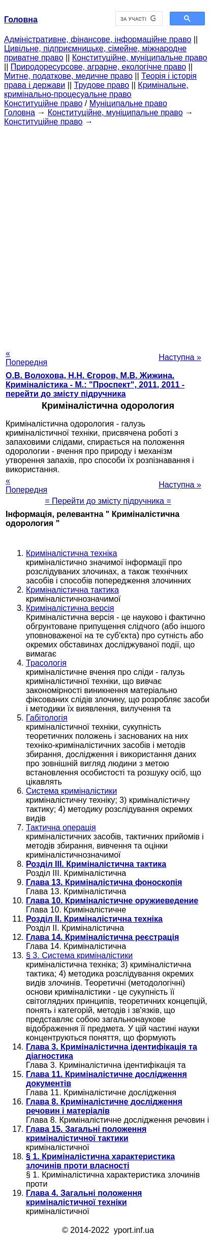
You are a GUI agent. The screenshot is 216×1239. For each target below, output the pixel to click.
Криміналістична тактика (72, 589)
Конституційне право (43, 103)
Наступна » (180, 357)
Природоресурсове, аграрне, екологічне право (98, 66)
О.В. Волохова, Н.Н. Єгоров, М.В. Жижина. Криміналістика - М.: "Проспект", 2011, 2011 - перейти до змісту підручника (95, 384)
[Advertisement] (108, 234)
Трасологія (46, 663)
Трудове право (102, 85)
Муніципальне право (128, 103)
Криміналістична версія (70, 608)
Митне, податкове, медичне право (68, 76)
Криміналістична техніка (71, 553)
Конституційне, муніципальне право (139, 57)
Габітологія (47, 717)
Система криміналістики (71, 791)
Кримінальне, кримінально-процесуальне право (96, 90)
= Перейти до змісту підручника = (108, 501)
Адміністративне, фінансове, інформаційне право (97, 39)
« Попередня (26, 358)
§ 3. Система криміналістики (79, 955)
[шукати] (138, 18)
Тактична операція (61, 827)
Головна (19, 112)
